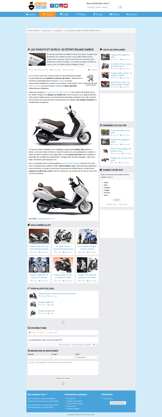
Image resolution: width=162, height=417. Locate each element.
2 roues (47, 14)
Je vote (116, 200)
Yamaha (106, 193)
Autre (105, 195)
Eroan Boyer (69, 70)
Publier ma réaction (63, 378)
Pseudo (31, 354)
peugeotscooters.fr (45, 219)
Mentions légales (73, 409)
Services (131, 14)
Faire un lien (71, 406)
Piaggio (106, 190)
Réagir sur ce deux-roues (44, 350)
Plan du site (71, 398)
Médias (115, 14)
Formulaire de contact (75, 404)
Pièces (81, 14)
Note (77, 354)
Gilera (105, 182)
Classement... (108, 398)
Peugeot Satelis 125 (46, 302)
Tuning (98, 14)
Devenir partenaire (118, 403)
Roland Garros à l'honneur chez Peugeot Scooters (57, 293)
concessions (71, 163)
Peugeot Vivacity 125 (46, 311)
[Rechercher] (120, 7)
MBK (105, 185)
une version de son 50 (57, 92)
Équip (64, 14)
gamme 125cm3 (35, 86)
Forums (30, 14)
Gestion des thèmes (74, 401)
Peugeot (106, 187)
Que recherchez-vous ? (98, 3)
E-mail (55, 354)
